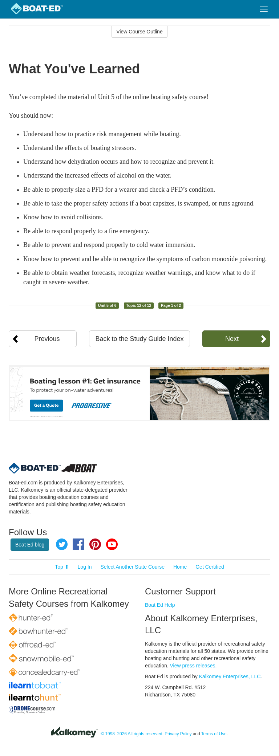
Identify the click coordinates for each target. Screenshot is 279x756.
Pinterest (95, 544)
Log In (85, 567)
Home (180, 567)
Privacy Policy (178, 733)
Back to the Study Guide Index (139, 338)
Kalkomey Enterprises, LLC (230, 676)
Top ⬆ (62, 567)
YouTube (112, 544)
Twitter (62, 544)
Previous (47, 338)
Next (232, 338)
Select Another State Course (132, 567)
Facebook (78, 544)
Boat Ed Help (160, 605)
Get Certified (209, 567)
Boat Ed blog (29, 545)
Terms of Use (214, 733)
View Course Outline (139, 31)
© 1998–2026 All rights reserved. (132, 733)
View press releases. (193, 665)
